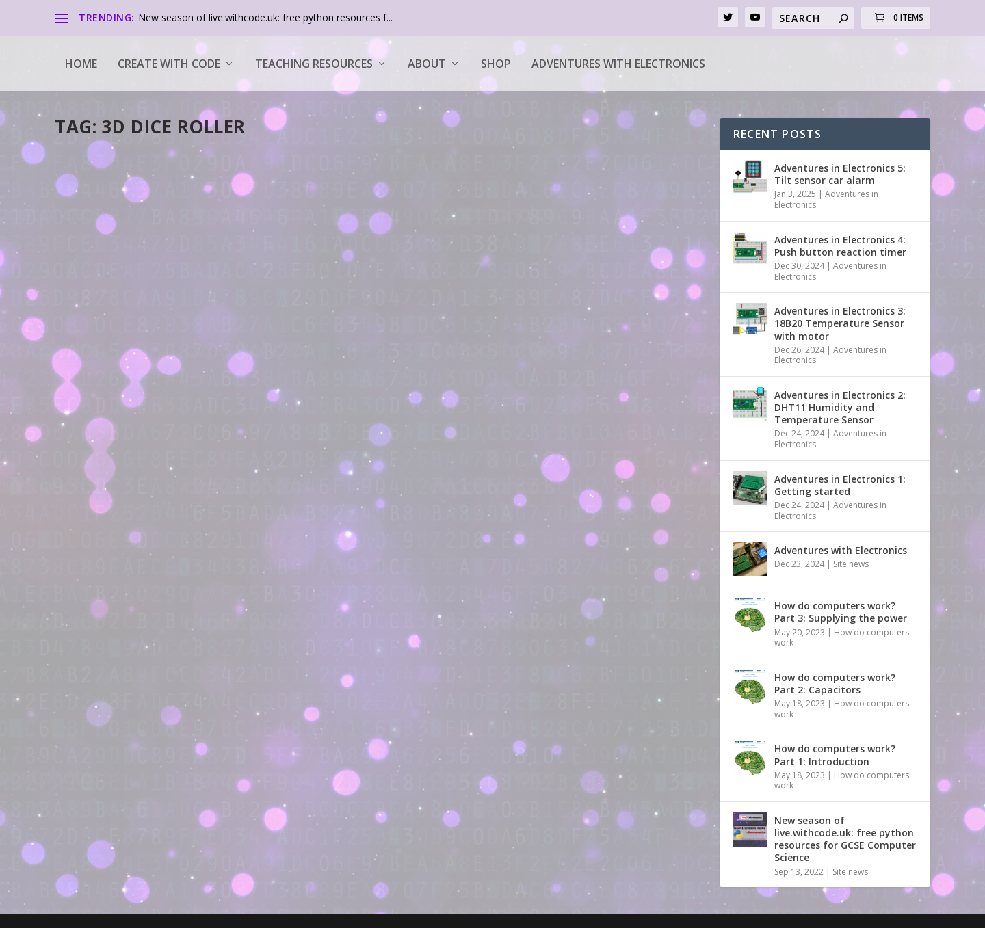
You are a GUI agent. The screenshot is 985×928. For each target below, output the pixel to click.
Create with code (169, 63)
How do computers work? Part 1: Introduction (834, 754)
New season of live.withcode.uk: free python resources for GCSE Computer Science (845, 839)
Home (81, 63)
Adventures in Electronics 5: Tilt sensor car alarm (840, 174)
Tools (189, 347)
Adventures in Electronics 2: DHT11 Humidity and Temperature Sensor (840, 407)
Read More (104, 417)
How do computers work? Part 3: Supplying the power (840, 611)
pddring (95, 347)
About (427, 63)
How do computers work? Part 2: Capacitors (834, 683)
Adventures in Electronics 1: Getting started (840, 485)
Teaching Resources (314, 63)
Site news (851, 564)
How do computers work (841, 637)
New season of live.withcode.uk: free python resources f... (265, 17)
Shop (496, 63)
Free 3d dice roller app (139, 325)
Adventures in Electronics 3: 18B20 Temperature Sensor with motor (840, 323)
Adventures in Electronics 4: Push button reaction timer (840, 245)
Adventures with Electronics (618, 63)
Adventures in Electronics (826, 199)
